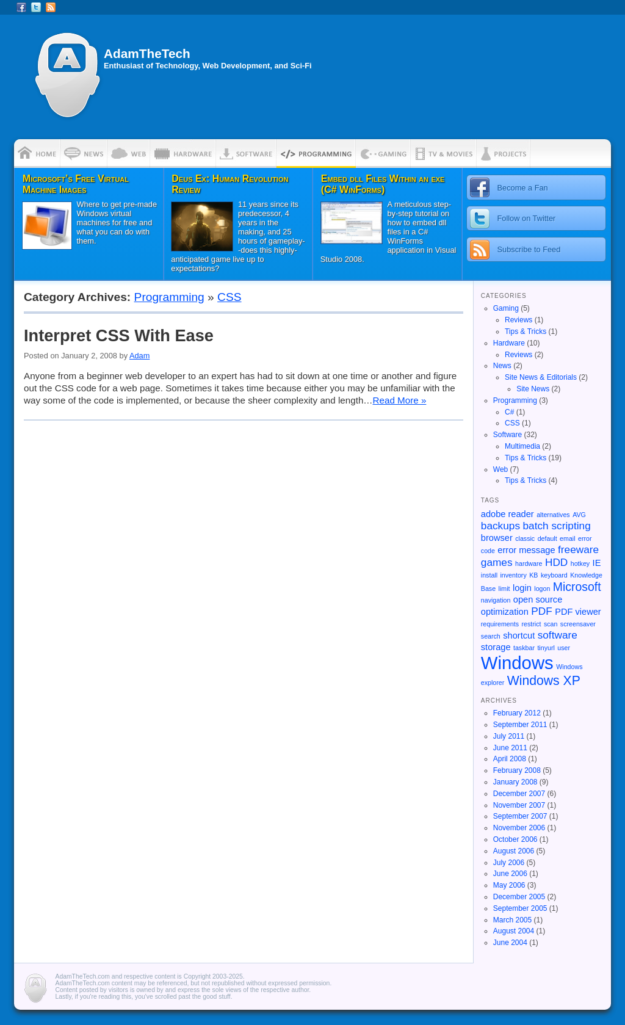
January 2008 (515, 782)
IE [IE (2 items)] (597, 563)
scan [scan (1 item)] (551, 624)
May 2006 (509, 885)
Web (500, 469)
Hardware (509, 343)
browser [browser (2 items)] (497, 538)
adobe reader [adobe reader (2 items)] (507, 514)
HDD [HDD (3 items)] (556, 562)
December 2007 (519, 793)
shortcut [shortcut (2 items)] (519, 635)
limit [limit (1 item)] (504, 588)
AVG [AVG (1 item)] (579, 514)
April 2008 (509, 759)
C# (509, 412)
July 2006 (508, 862)
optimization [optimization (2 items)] (505, 612)
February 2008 (517, 770)
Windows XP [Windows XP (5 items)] (543, 680)
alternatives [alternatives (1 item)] (553, 514)
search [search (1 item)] (490, 636)
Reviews (518, 320)
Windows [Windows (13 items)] (517, 663)
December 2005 (519, 897)
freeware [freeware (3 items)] (578, 549)
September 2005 (520, 908)
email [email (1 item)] (567, 538)
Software (507, 434)
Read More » (400, 400)
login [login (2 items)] (522, 588)
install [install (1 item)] (489, 575)
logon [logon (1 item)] (542, 588)
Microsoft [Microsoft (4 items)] (577, 586)
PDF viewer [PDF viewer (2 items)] (578, 612)
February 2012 (517, 713)
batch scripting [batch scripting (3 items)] (557, 526)
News (502, 365)
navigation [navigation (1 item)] (496, 600)
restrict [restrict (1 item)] (531, 624)
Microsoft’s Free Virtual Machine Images (76, 184)
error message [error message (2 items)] (526, 550)
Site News (532, 389)
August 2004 (513, 931)
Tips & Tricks (525, 331)
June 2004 (510, 942)
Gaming (506, 308)
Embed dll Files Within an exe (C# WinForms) (383, 184)
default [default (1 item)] (547, 538)
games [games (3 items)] (497, 562)
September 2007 (520, 816)
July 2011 (508, 736)
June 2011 (510, 748)
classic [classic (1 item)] (525, 538)
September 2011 (520, 724)
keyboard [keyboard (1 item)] (554, 575)
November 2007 (519, 805)
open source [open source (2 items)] (537, 599)
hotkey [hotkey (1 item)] (580, 563)
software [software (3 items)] (557, 635)
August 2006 (513, 851)
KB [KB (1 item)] (533, 575)
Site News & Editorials (541, 377)
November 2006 (519, 828)
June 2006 (510, 873)
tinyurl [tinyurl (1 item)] (545, 647)
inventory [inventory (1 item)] (513, 575)
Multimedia (522, 446)
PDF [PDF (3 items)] (541, 611)
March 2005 (512, 920)
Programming (169, 297)
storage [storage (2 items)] (496, 647)
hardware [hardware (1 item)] (528, 563)
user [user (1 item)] (563, 647)
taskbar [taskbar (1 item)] (524, 647)
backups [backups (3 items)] (500, 526)
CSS (229, 297)
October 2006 (515, 839)
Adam (139, 355)
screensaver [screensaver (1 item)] (578, 624)
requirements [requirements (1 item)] (500, 624)
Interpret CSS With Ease (119, 335)
